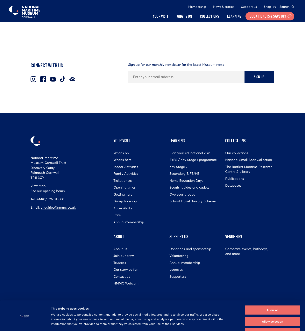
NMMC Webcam (125, 283)
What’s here (122, 160)
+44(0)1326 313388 (50, 199)
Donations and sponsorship (190, 249)
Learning (177, 140)
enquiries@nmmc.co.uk (58, 207)
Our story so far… (127, 269)
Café (117, 215)
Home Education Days (186, 180)
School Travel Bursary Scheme (192, 201)
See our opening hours (48, 191)
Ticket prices (122, 180)
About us (120, 249)
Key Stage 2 (178, 167)
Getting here (122, 194)
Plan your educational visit (189, 153)
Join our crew (123, 256)
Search (284, 7)
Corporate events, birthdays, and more (246, 251)
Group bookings (125, 201)
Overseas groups (182, 194)
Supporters (177, 276)
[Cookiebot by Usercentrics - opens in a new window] (25, 323)
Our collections (236, 153)
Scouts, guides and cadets (189, 187)
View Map (38, 186)
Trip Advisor (72, 79)
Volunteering (178, 256)
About (118, 236)
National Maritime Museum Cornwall (24, 12)
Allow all (273, 297)
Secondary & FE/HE (184, 173)
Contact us (121, 276)
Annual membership (128, 222)
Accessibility (122, 208)
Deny (272, 319)
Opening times (124, 187)
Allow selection (272, 308)
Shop (267, 7)
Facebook (43, 79)
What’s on (121, 153)
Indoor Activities (125, 167)
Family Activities (125, 173)
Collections (235, 140)
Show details (204, 323)
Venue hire (234, 236)
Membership (197, 7)
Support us (249, 7)
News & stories (223, 7)
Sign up (259, 76)
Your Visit (121, 140)
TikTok (63, 79)
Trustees (119, 263)
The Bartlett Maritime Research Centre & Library (249, 169)
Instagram (33, 79)
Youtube (53, 79)
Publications (234, 178)
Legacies (176, 269)
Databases (233, 185)
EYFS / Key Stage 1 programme (193, 160)
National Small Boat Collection (248, 160)
